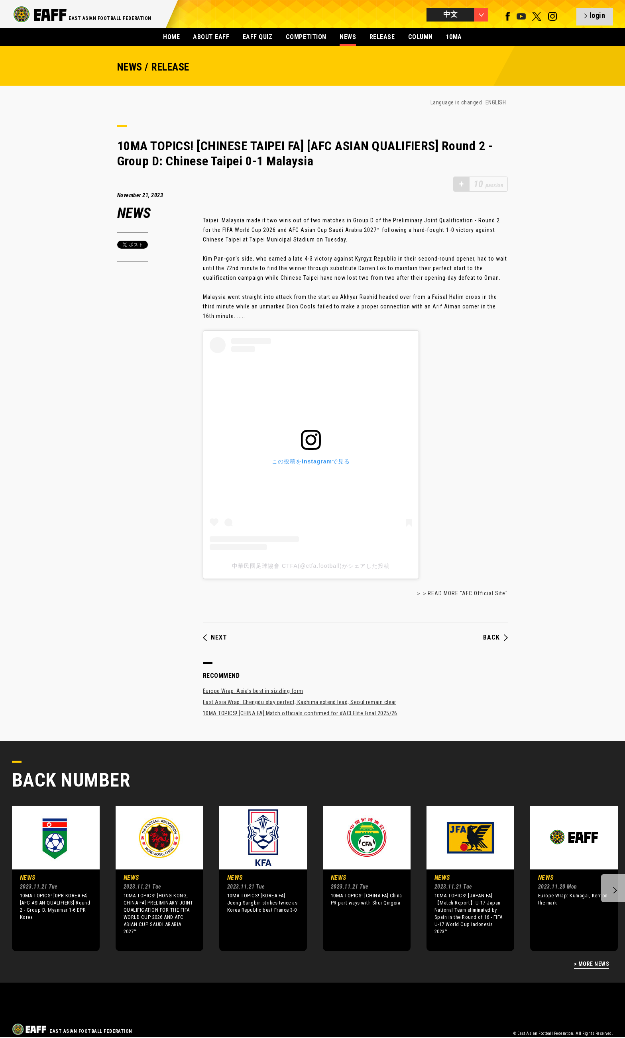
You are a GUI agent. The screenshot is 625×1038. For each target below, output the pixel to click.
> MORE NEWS (591, 964)
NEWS (348, 37)
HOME (171, 37)
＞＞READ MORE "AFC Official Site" (462, 593)
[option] (50, 878)
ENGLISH (495, 102)
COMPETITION (306, 37)
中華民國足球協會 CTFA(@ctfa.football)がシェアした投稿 (311, 566)
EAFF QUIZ (257, 37)
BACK (495, 637)
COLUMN (420, 37)
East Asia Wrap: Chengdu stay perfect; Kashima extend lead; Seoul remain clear (299, 702)
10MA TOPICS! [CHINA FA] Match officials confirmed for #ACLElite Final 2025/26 (300, 713)
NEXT (215, 637)
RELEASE (382, 37)
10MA (454, 37)
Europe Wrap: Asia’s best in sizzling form (253, 691)
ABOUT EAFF (211, 37)
